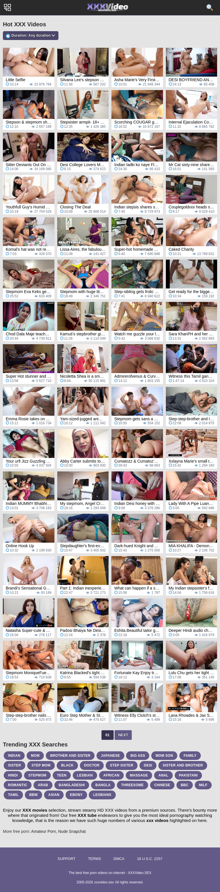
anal (163, 775)
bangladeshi (72, 785)
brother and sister (70, 756)
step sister (121, 765)
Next (123, 735)
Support (67, 859)
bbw (33, 795)
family (190, 756)
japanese (110, 756)
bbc (184, 785)
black (67, 765)
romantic (17, 785)
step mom (41, 765)
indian (14, 756)
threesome (132, 785)
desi (148, 765)
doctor (92, 765)
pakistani (188, 775)
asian (54, 795)
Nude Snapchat (72, 831)
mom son (164, 756)
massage (139, 775)
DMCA (118, 859)
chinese (162, 785)
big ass (137, 756)
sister (14, 765)
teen (61, 775)
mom (35, 756)
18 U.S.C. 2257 (149, 859)
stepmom (37, 775)
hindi (13, 775)
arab (43, 785)
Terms (94, 859)
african (111, 775)
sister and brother (183, 765)
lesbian (85, 775)
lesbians (102, 795)
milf (203, 785)
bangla (103, 785)
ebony (76, 795)
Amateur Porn (43, 831)
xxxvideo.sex (104, 882)
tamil (13, 795)
